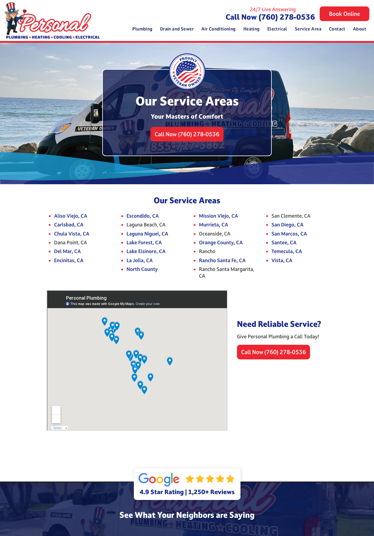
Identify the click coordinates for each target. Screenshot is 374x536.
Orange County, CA (221, 242)
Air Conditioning (218, 29)
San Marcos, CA (289, 234)
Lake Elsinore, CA (146, 251)
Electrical (277, 29)
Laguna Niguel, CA (147, 234)
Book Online (344, 13)
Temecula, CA (286, 251)
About (359, 29)
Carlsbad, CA (69, 224)
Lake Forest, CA (144, 242)
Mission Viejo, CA (218, 216)
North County (142, 269)
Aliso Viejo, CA (70, 216)
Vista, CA (281, 260)
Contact (337, 29)
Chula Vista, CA (71, 234)
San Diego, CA (287, 224)
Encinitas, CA (69, 260)
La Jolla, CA (140, 260)
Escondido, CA (143, 216)
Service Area (308, 29)
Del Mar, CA (67, 251)
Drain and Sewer (177, 29)
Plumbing (142, 29)
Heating (251, 29)
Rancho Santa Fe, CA (222, 260)
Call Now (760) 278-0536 (270, 16)
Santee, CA (284, 242)
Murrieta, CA (213, 224)
